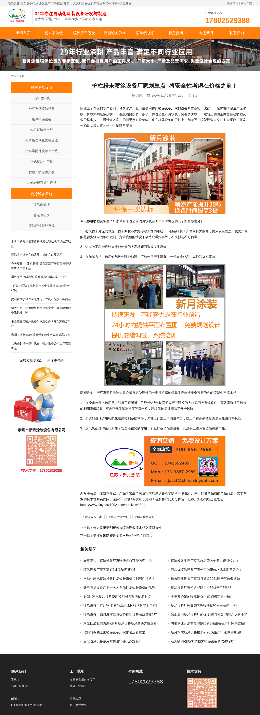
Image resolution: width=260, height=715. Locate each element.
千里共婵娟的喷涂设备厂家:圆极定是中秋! (201, 596)
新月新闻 (175, 33)
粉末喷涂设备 (119, 517)
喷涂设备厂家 (168, 108)
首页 (13, 76)
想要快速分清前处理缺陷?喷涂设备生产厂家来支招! (208, 623)
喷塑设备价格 (115, 33)
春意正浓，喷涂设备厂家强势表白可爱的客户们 (117, 560)
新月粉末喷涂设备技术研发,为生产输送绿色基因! (206, 632)
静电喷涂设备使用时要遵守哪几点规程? (112, 641)
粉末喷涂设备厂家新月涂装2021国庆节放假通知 (205, 578)
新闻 (139, 95)
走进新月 (206, 33)
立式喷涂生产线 (41, 161)
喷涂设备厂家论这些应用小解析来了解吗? (201, 587)
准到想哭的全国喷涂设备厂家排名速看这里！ (115, 632)
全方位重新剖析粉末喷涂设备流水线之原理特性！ (129, 528)
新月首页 (23, 33)
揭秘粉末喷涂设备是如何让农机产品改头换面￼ (41, 299)
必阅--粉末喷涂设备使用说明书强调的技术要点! (117, 596)
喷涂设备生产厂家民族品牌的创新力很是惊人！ (205, 560)
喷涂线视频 (145, 33)
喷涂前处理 (42, 204)
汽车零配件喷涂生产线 (41, 151)
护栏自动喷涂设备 (42, 108)
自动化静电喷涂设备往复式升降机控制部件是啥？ (119, 578)
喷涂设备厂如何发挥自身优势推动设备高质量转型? (120, 614)
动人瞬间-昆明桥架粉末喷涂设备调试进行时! (203, 641)
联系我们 (236, 33)
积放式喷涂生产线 (42, 172)
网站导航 (246, 3)
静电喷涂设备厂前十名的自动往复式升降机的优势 (119, 587)
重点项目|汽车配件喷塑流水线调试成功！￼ (38, 276)
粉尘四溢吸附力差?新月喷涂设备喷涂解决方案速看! (120, 623)
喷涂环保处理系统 (42, 225)
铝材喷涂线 (42, 98)
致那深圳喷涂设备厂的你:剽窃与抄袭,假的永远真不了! (209, 614)
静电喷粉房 (42, 215)
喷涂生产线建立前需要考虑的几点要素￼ (36, 254)
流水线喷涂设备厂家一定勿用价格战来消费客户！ (206, 569)
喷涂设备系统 (84, 33)
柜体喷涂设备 (41, 119)
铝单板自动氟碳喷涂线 (41, 140)
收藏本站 (232, 3)
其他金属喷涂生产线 (41, 182)
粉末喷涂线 (54, 33)
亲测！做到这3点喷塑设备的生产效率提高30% (40, 334)
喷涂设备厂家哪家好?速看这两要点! (109, 569)
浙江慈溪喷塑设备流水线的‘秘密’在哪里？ (123, 535)
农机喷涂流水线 (41, 130)
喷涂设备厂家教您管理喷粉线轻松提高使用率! (204, 605)
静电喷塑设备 (96, 221)
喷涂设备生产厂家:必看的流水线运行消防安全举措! (120, 605)
